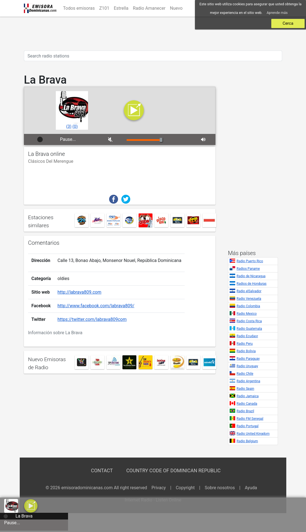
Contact (102, 470)
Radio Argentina (248, 381)
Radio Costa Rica (249, 321)
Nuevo (176, 8)
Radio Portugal (248, 426)
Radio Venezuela (249, 299)
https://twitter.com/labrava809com (92, 317)
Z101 (104, 8)
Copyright (185, 487)
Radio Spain (245, 389)
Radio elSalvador (249, 291)
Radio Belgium (247, 441)
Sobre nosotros (220, 487)
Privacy (158, 487)
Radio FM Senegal (250, 419)
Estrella (121, 8)
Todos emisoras (79, 8)
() (68, 126)
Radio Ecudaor (247, 336)
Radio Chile (245, 374)
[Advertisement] (153, 33)
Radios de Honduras (252, 284)
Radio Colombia (248, 306)
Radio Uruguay (247, 366)
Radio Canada (247, 404)
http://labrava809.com (79, 290)
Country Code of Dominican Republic (173, 470)
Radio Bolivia (246, 351)
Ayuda (251, 487)
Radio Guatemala (249, 329)
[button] (30, 505)
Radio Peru (245, 344)
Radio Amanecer (149, 8)
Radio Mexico (247, 314)
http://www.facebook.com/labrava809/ (95, 303)
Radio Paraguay (248, 359)
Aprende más (277, 13)
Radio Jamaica (248, 396)
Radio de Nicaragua (251, 276)
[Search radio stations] (153, 56)
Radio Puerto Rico (250, 261)
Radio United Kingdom (253, 434)
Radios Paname (248, 269)
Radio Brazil (245, 411)
